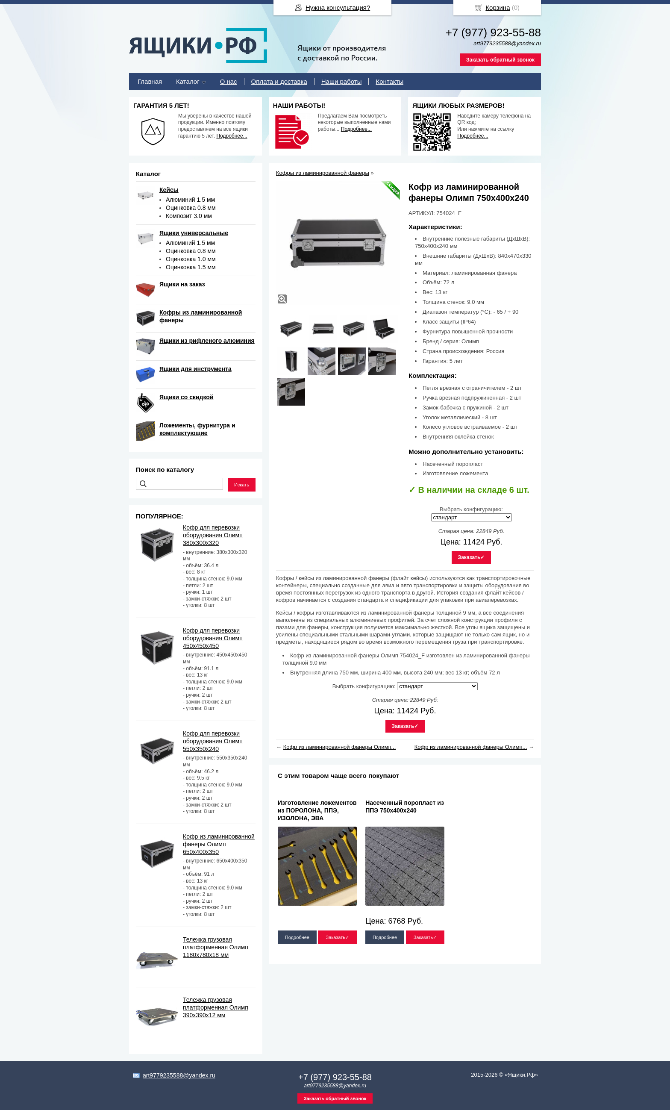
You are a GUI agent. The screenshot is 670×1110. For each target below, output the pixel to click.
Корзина (497, 7)
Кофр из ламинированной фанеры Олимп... (339, 747)
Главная (150, 81)
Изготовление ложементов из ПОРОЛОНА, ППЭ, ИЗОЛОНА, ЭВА (317, 810)
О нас (228, 81)
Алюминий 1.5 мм (190, 199)
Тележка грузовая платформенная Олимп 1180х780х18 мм (215, 947)
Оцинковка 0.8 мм (191, 207)
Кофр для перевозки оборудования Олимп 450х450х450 (213, 638)
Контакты (389, 81)
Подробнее (297, 937)
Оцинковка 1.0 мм (191, 259)
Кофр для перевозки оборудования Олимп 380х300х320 (213, 535)
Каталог (188, 81)
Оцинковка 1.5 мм (191, 267)
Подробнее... (231, 136)
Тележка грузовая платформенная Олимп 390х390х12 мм (215, 1007)
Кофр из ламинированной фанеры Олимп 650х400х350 (219, 844)
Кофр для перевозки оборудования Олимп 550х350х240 (213, 741)
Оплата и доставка (279, 81)
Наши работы (341, 81)
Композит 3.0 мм (189, 215)
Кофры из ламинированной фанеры (322, 173)
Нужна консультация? (338, 7)
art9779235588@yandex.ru (179, 1075)
